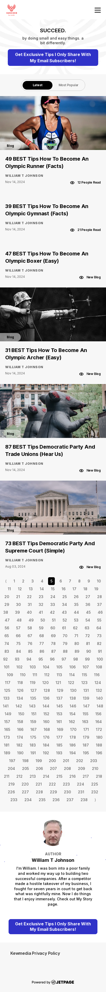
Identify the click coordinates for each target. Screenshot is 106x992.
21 (18, 596)
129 (60, 690)
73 (99, 635)
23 (41, 596)
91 (100, 651)
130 (73, 690)
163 (85, 721)
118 (20, 682)
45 (88, 612)
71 (76, 635)
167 (33, 729)
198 (25, 760)
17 (74, 589)
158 (20, 721)
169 (60, 729)
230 (67, 792)
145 (59, 706)
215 (59, 776)
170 (73, 729)
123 (84, 682)
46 (100, 612)
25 (64, 596)
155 (85, 714)
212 (19, 776)
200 (52, 760)
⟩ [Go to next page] (95, 800)
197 (12, 760)
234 (28, 800)
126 (20, 690)
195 (86, 753)
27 (87, 596)
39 (17, 612)
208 (67, 768)
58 (30, 628)
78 (53, 643)
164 (98, 721)
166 (20, 729)
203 (93, 760)
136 (46, 698)
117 (7, 682)
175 (33, 737)
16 (63, 589)
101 (6, 667)
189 (7, 753)
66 (18, 635)
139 (86, 698)
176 (46, 737)
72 (87, 635)
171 (86, 729)
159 (33, 721)
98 (75, 659)
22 (29, 596)
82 (99, 643)
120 (45, 682)
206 (39, 768)
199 (39, 760)
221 (39, 784)
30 (18, 604)
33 (52, 604)
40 (29, 612)
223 (66, 784)
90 (88, 651)
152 (46, 714)
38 (5, 612)
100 (100, 659)
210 (95, 768)
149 (8, 714)
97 (64, 659)
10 (99, 581)
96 (52, 659)
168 (47, 729)
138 (73, 698)
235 (42, 800)
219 (11, 784)
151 (33, 714)
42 (52, 612)
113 (59, 675)
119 (32, 682)
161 (59, 721)
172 (99, 729)
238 (84, 800)
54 (87, 620)
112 (47, 675)
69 (53, 635)
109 (10, 675)
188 (99, 745)
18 (85, 589)
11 (9, 589)
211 (6, 776)
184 (46, 745)
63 (87, 628)
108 (99, 667)
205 (25, 768)
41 (41, 612)
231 (81, 792)
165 (7, 729)
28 (99, 596)
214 (46, 776)
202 (79, 760)
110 (22, 675)
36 (87, 604)
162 (72, 721)
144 (46, 706)
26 (76, 596)
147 (86, 706)
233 (13, 800)
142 (19, 706)
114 (72, 675)
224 (80, 784)
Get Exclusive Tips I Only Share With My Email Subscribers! (53, 57)
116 (97, 675)
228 (39, 792)
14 (42, 589)
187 (86, 745)
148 (100, 706)
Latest (37, 85)
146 (73, 706)
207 (53, 768)
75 (18, 643)
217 (86, 776)
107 (86, 667)
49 (31, 620)
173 (7, 737)
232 (94, 792)
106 (72, 667)
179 (86, 737)
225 (94, 784)
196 (99, 753)
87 (53, 651)
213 (33, 776)
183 (33, 745)
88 (65, 651)
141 (6, 706)
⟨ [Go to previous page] (5, 581)
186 (72, 745)
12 (20, 589)
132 (99, 690)
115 (84, 675)
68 (41, 635)
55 (99, 620)
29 (6, 604)
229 (53, 792)
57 (18, 628)
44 (76, 612)
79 (65, 643)
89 (77, 651)
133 (6, 698)
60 (52, 628)
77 (41, 643)
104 (46, 667)
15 (53, 589)
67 (30, 635)
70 (65, 635)
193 (59, 753)
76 (30, 643)
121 (58, 682)
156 (98, 714)
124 (98, 682)
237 (70, 800)
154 (72, 714)
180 (99, 737)
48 (19, 620)
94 (29, 659)
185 (59, 745)
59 (41, 628)
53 (76, 620)
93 (17, 659)
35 (76, 604)
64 (98, 628)
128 (47, 690)
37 (99, 604)
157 (7, 721)
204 (11, 768)
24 (52, 596)
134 (20, 698)
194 (72, 753)
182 (19, 745)
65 (6, 635)
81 (88, 643)
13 (31, 589)
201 (66, 760)
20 (6, 596)
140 (99, 698)
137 (59, 698)
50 (43, 620)
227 (25, 792)
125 (7, 690)
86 (41, 651)
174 (20, 737)
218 (99, 776)
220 (25, 784)
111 (34, 675)
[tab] (37, 85)
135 (33, 698)
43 (64, 612)
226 (11, 792)
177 (59, 737)
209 (81, 768)
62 (75, 628)
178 (73, 737)
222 (52, 784)
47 (7, 620)
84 (18, 651)
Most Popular (69, 85)
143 (32, 706)
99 (87, 659)
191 (33, 753)
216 (72, 776)
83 (6, 651)
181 (6, 745)
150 (21, 714)
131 (86, 690)
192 (46, 753)
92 (5, 659)
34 (64, 604)
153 (59, 714)
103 (33, 667)
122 (71, 682)
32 (41, 604)
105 (59, 667)
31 (30, 604)
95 (40, 659)
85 (30, 651)
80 (76, 643)
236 (55, 800)
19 (96, 589)
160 (46, 721)
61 (64, 628)
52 (65, 620)
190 (20, 753)
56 (7, 628)
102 (19, 667)
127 (33, 690)
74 (6, 643)
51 (54, 620)
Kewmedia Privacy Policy (35, 953)
